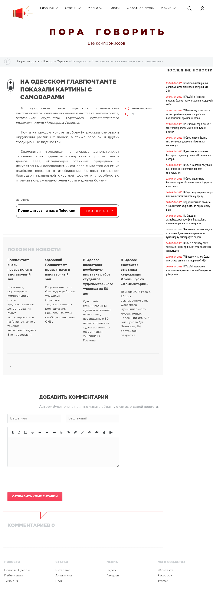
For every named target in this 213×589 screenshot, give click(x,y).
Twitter (163, 581)
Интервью (62, 570)
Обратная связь (140, 8)
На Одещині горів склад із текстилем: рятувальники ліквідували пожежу (189, 127)
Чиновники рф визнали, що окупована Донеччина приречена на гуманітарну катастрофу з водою (189, 233)
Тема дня (11, 581)
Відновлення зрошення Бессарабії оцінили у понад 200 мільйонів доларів (188, 155)
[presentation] (39, 479)
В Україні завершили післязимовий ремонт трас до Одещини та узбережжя (188, 270)
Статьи (73, 8)
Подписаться (100, 211)
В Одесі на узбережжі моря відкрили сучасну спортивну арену (189, 194)
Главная (49, 8)
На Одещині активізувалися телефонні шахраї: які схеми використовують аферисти (186, 219)
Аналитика (63, 575)
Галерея (112, 575)
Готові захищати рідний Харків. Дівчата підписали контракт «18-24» (187, 87)
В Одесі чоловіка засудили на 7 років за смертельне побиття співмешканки (189, 168)
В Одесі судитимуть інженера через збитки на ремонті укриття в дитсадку (189, 182)
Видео (111, 570)
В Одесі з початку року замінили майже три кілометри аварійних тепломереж (188, 246)
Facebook (165, 575)
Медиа (95, 8)
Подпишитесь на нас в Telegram (46, 210)
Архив (168, 8)
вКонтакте (165, 570)
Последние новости (190, 70)
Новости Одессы (17, 570)
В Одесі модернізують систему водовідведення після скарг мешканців (186, 141)
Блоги (114, 8)
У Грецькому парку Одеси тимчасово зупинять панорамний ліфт (188, 258)
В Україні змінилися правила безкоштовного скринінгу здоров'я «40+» (189, 100)
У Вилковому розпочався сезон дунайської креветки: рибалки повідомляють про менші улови (188, 114)
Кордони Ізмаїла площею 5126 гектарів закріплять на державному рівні (188, 206)
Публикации (13, 575)
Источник (22, 200)
